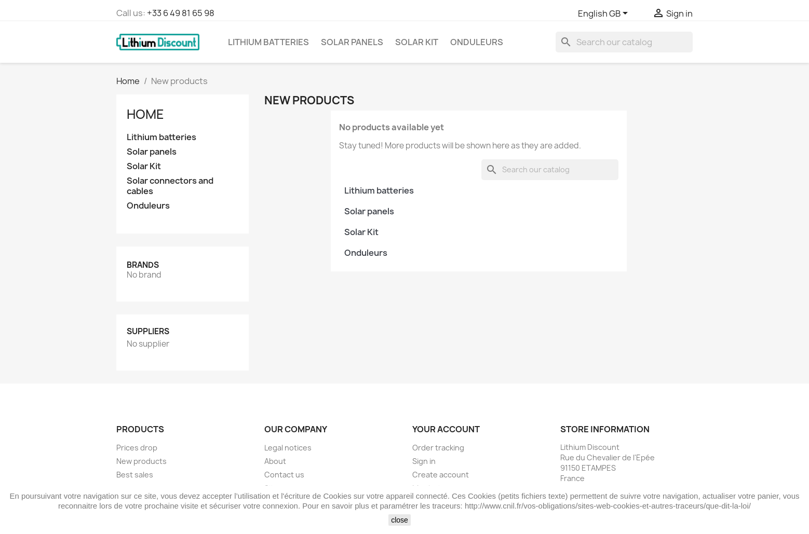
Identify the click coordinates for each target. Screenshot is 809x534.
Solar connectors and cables (170, 186)
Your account (446, 429)
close (399, 520)
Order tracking (438, 448)
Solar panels (352, 42)
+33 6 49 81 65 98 (180, 13)
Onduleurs (476, 42)
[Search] (624, 42)
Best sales (134, 475)
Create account (440, 475)
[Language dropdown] (604, 14)
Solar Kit (416, 42)
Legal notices (288, 448)
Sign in (424, 461)
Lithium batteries (268, 42)
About (275, 461)
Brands (143, 264)
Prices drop (136, 448)
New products (141, 461)
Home (145, 114)
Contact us (284, 475)
